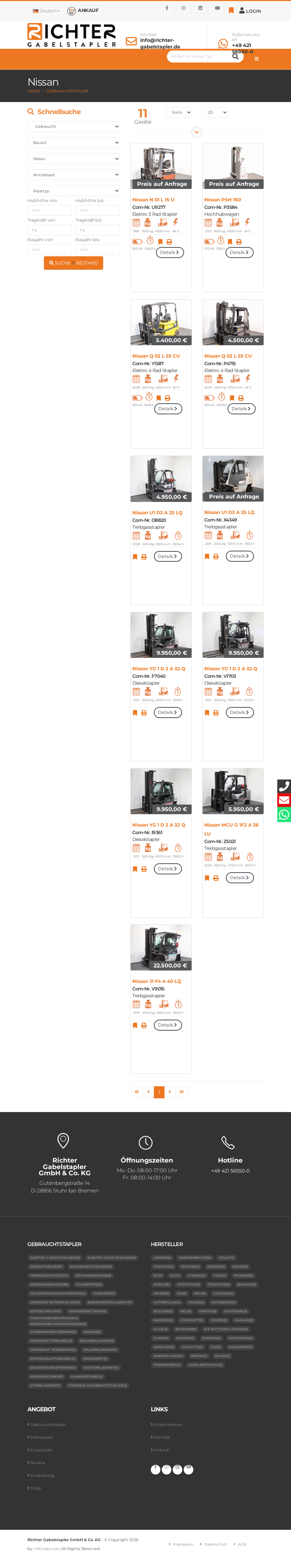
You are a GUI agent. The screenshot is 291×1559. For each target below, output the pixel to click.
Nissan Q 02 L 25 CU (156, 356)
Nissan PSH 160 (222, 199)
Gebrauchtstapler (67, 91)
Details (170, 252)
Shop (36, 1488)
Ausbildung (43, 1475)
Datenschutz (216, 1544)
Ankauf (161, 1450)
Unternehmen (170, 1424)
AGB (244, 1544)
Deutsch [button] (46, 10)
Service (38, 1463)
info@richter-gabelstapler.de (160, 43)
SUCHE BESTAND (73, 263)
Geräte (142, 121)
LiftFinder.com (47, 1549)
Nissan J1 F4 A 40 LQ (156, 981)
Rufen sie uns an (245, 37)
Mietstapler (43, 1437)
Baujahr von (40, 239)
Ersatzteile (41, 1450)
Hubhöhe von (42, 200)
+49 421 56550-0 (242, 48)
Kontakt (148, 34)
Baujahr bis (87, 239)
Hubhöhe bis (89, 200)
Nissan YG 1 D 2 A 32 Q (158, 668)
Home (33, 91)
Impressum (181, 1544)
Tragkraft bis (88, 220)
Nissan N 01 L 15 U (153, 199)
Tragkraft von (41, 220)
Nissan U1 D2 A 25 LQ (157, 512)
